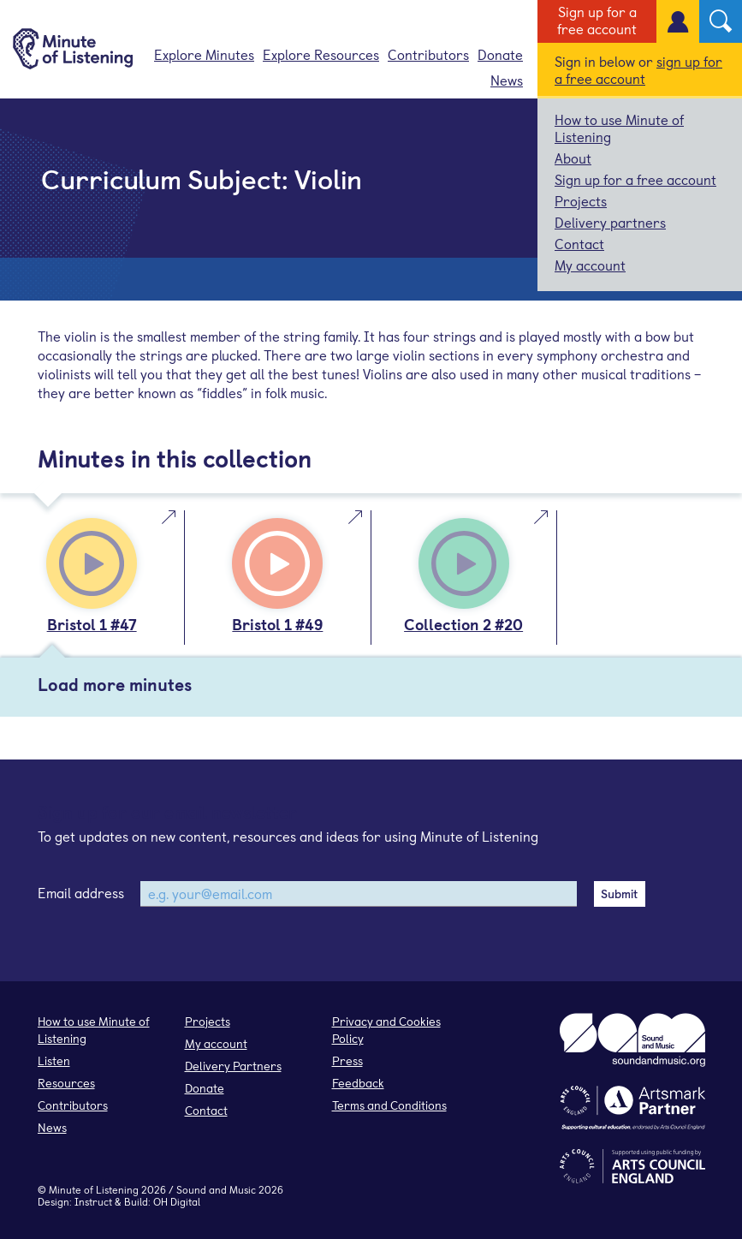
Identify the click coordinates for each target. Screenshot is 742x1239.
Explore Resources (321, 54)
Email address (81, 892)
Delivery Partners (233, 1066)
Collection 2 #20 (463, 623)
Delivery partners (610, 221)
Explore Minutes (204, 54)
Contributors (428, 54)
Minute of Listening (94, 1189)
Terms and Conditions (389, 1105)
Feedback (358, 1083)
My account (590, 264)
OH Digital (176, 1201)
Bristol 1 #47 (92, 623)
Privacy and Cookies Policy (386, 1029)
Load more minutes (115, 684)
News (506, 79)
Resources (66, 1083)
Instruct (93, 1201)
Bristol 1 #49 (277, 623)
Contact (579, 243)
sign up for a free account (638, 69)
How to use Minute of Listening (619, 127)
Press (347, 1060)
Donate (500, 54)
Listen (54, 1060)
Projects (581, 200)
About (573, 157)
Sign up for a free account (597, 20)
